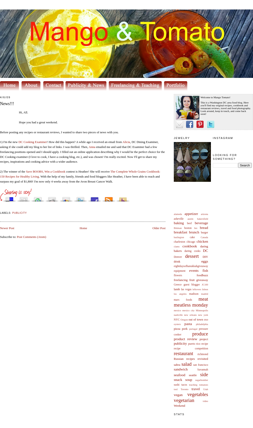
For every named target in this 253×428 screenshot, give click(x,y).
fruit (192, 280)
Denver (178, 257)
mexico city (188, 310)
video (205, 401)
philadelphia (202, 324)
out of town (196, 319)
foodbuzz (202, 275)
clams (176, 246)
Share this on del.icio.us (9, 198)
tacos (184, 384)
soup (188, 380)
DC (205, 251)
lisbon (205, 289)
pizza (177, 328)
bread (204, 228)
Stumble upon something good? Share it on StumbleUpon (38, 198)
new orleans (190, 315)
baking (179, 223)
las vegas (186, 289)
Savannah (202, 369)
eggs (204, 261)
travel (196, 389)
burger (204, 232)
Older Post (159, 228)
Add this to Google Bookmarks (66, 198)
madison (194, 293)
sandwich (181, 369)
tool (176, 389)
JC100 (205, 284)
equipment (179, 270)
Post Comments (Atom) (31, 237)
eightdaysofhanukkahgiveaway (191, 266)
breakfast (180, 232)
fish (205, 270)
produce (200, 333)
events (194, 270)
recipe (204, 343)
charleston (179, 241)
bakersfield (202, 219)
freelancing (181, 280)
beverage (201, 223)
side (204, 374)
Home (83, 228)
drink (177, 261)
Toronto (184, 389)
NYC (177, 319)
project (204, 339)
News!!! (7, 103)
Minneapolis (202, 310)
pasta (188, 324)
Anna (92, 147)
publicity (180, 343)
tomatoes (203, 384)
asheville (179, 218)
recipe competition (191, 348)
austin (190, 219)
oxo (206, 319)
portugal (193, 329)
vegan (178, 395)
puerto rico (194, 343)
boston (188, 228)
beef (189, 223)
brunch (194, 232)
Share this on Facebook (94, 198)
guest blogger (191, 284)
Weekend (179, 405)
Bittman (178, 228)
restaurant (183, 353)
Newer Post (7, 228)
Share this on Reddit (52, 198)
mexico (177, 310)
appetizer (191, 214)
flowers (178, 275)
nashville (178, 315)
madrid (204, 294)
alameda (178, 214)
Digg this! (24, 198)
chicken (202, 241)
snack (178, 380)
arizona (204, 214)
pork (185, 328)
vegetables (197, 394)
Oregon (184, 319)
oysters (177, 324)
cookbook (190, 246)
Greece (178, 284)
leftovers (196, 289)
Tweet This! (80, 198)
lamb (177, 289)
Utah (205, 389)
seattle (193, 375)
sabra (177, 364)
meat (203, 299)
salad (186, 364)
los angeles (180, 294)
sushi (176, 384)
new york (203, 315)
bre (195, 228)
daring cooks (192, 251)
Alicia (126, 142)
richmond (202, 354)
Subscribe (109, 198)
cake (192, 237)
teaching (193, 384)
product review (185, 339)
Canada (204, 237)
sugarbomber (201, 380)
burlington (179, 237)
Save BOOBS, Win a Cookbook (45, 171)
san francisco (200, 364)
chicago (191, 241)
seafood (179, 375)
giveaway (202, 280)
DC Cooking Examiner (32, 142)
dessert (192, 256)
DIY (205, 257)
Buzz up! (123, 198)
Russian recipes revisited (191, 359)
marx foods (183, 299)
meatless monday (191, 305)
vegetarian (184, 400)
